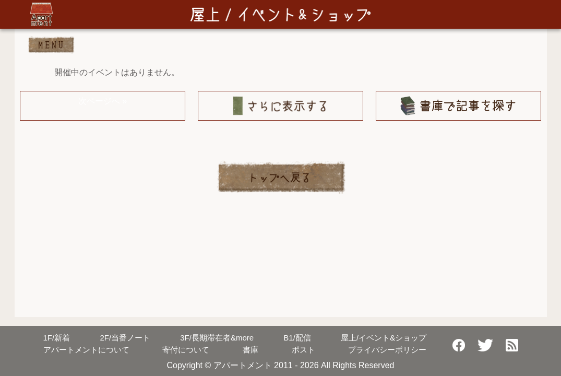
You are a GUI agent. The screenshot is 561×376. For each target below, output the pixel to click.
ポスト (303, 349)
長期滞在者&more (217, 337)
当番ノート (125, 337)
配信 (297, 337)
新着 (56, 337)
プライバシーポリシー (387, 349)
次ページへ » (102, 101)
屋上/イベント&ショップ (383, 337)
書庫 (250, 349)
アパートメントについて (86, 349)
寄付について (185, 349)
